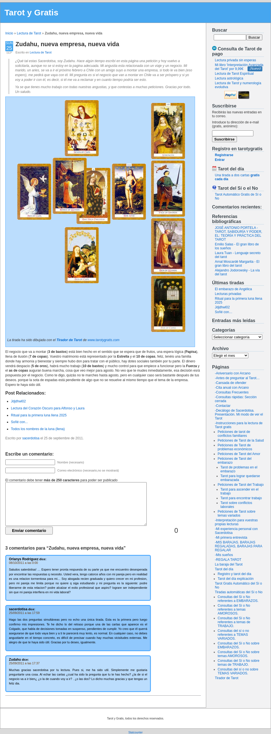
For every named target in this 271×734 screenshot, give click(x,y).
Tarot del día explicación (236, 579)
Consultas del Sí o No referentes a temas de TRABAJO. (234, 622)
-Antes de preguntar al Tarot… (237, 378)
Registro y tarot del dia (234, 574)
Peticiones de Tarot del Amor (239, 454)
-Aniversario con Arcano (232, 373)
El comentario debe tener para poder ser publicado (61, 480)
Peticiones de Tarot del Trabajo (241, 485)
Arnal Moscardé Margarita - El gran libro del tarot (237, 264)
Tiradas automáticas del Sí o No (238, 592)
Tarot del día (224, 569)
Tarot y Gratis (31, 12)
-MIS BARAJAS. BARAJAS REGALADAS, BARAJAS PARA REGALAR (238, 546)
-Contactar (222, 406)
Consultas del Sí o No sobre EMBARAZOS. (238, 645)
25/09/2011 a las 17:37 (24, 663)
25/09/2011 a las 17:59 (24, 613)
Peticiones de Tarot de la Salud (241, 440)
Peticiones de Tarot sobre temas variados (236, 513)
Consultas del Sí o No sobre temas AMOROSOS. (238, 654)
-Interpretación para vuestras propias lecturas (236, 522)
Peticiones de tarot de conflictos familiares (234, 434)
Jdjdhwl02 (222, 307)
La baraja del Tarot (229, 564)
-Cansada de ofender (230, 383)
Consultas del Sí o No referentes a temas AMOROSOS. (234, 609)
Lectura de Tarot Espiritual (234, 74)
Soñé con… (223, 312)
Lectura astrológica (229, 78)
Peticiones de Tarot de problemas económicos (235, 447)
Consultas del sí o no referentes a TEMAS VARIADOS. (233, 635)
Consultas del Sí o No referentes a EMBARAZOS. (238, 599)
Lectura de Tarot (29, 33)
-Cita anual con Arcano (232, 388)
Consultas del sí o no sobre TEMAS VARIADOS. (238, 671)
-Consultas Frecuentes (232, 392)
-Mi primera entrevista (231, 538)
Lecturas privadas (228, 294)
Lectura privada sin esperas (235, 60)
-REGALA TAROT (228, 560)
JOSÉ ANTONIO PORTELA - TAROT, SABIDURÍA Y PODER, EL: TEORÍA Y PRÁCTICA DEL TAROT (238, 233)
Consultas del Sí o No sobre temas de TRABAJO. (238, 663)
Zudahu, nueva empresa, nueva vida (67, 44)
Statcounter (135, 732)
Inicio (9, 33)
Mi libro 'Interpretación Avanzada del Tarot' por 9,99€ (239, 67)
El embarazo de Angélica (233, 289)
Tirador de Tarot (226, 678)
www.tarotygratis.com (104, 340)
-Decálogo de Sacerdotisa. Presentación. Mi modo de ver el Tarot (239, 414)
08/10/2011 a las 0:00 (23, 562)
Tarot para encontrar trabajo (241, 498)
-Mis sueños (224, 555)
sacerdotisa (30, 438)
